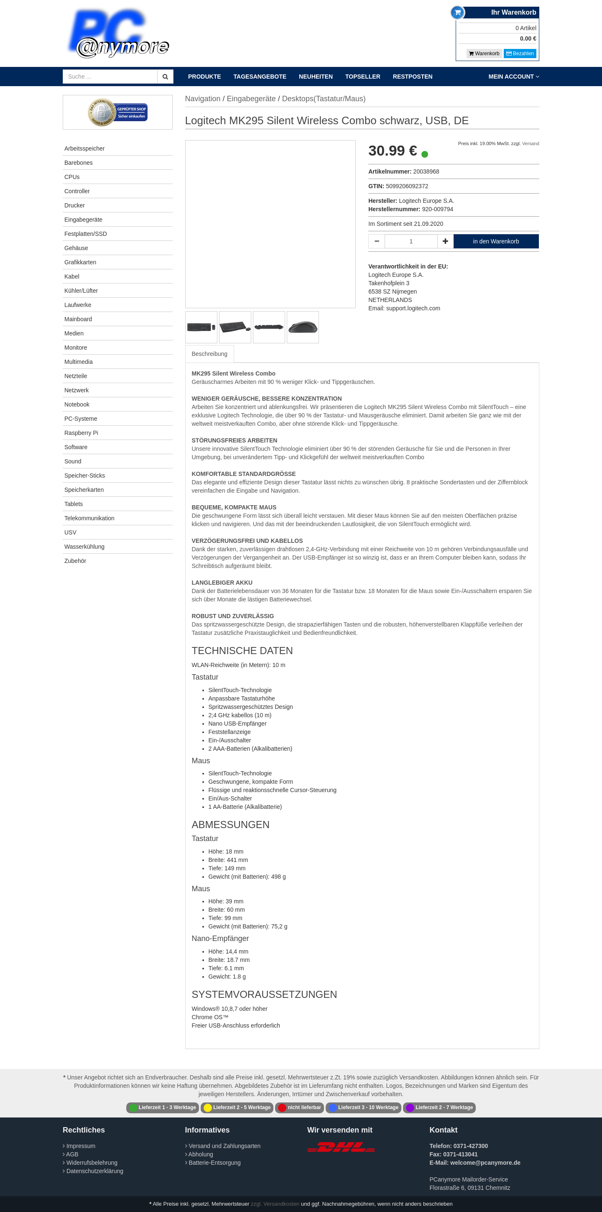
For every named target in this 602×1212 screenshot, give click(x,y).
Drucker (74, 205)
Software (75, 447)
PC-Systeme (80, 418)
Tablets (73, 504)
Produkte (204, 76)
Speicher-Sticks (84, 475)
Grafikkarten (80, 262)
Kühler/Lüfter (81, 290)
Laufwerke (78, 305)
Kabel (71, 276)
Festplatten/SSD (85, 233)
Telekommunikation (89, 518)
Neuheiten (316, 76)
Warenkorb (484, 53)
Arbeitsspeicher (84, 148)
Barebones (78, 162)
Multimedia (78, 361)
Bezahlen (520, 53)
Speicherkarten (84, 489)
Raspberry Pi (81, 433)
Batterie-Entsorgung (213, 1162)
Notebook (76, 404)
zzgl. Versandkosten (275, 1204)
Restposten (413, 76)
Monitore (75, 347)
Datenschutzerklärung (93, 1171)
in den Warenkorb (496, 241)
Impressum (79, 1146)
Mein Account (514, 76)
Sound (72, 461)
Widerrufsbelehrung (90, 1162)
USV (70, 532)
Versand (530, 143)
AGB (71, 1154)
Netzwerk (76, 390)
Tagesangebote (260, 76)
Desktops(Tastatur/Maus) (324, 99)
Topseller (362, 76)
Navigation (203, 99)
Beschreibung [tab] (210, 353)
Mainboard (78, 319)
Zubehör (75, 560)
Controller (77, 191)
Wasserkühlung (84, 546)
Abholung (199, 1154)
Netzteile (75, 376)
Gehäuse (76, 248)
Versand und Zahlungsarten (223, 1146)
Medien (74, 333)
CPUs (72, 177)
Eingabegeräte (83, 219)
